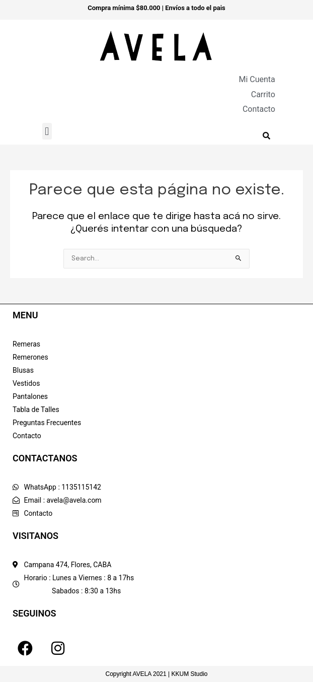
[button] (47, 131)
